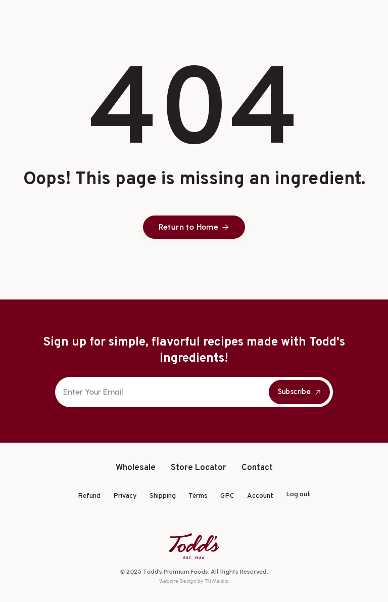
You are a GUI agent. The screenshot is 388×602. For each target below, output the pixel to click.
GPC (227, 496)
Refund (89, 496)
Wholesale (136, 468)
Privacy (125, 496)
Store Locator (198, 468)
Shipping (163, 496)
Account (260, 496)
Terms (198, 496)
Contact (257, 468)
